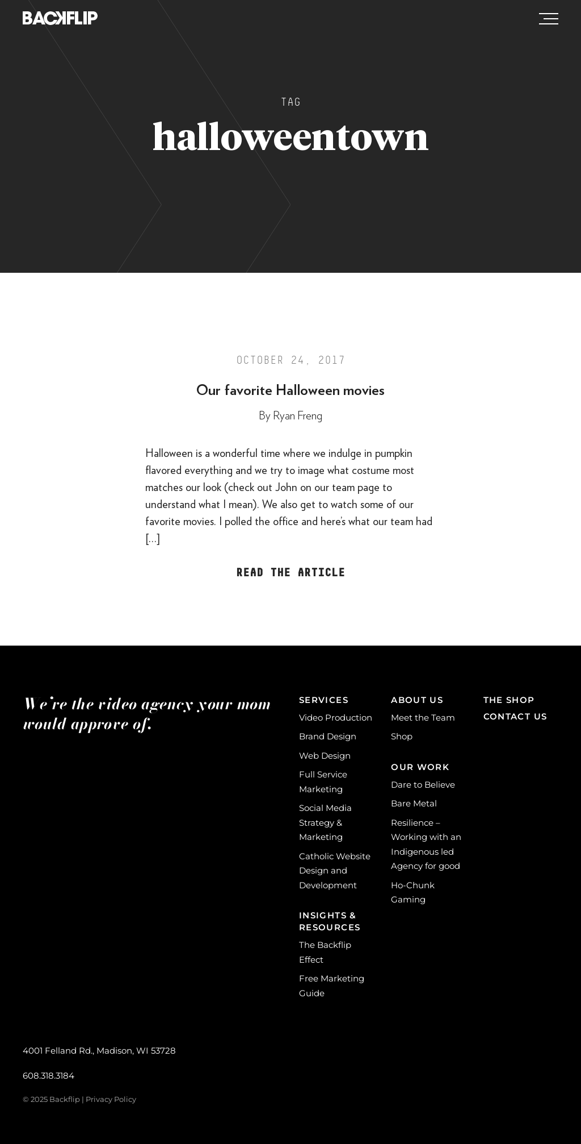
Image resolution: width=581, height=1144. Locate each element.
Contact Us (515, 716)
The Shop (509, 699)
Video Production (335, 717)
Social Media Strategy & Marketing (325, 822)
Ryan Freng (297, 416)
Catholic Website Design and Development (335, 871)
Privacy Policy (111, 1099)
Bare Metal (414, 803)
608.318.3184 (48, 1075)
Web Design (325, 755)
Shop (401, 736)
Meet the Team (423, 717)
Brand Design (327, 736)
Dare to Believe (423, 784)
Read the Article (290, 573)
